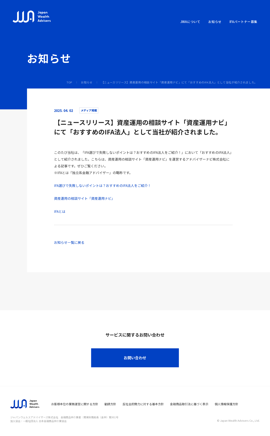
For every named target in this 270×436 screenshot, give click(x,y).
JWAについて (190, 21)
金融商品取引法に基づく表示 (189, 404)
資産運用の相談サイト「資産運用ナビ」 (84, 198)
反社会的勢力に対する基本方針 (143, 404)
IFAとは (59, 211)
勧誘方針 (110, 404)
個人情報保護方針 (226, 404)
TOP (69, 82)
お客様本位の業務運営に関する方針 (74, 404)
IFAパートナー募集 (244, 21)
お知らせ (214, 21)
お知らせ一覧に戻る (69, 242)
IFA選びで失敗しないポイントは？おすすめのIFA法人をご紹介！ (102, 185)
